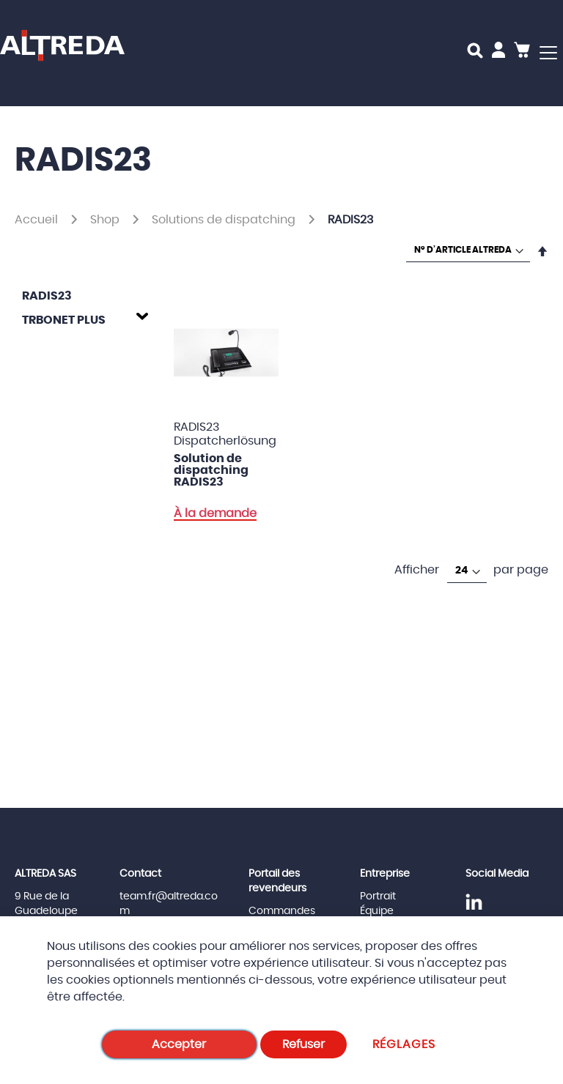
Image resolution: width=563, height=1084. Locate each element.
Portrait (378, 896)
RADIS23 (47, 296)
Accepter (179, 1044)
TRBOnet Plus (64, 320)
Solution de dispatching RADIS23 (211, 470)
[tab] (81, 318)
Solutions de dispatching (225, 220)
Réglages (404, 1044)
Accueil (38, 220)
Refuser (303, 1044)
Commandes (282, 911)
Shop (106, 220)
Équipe (377, 911)
